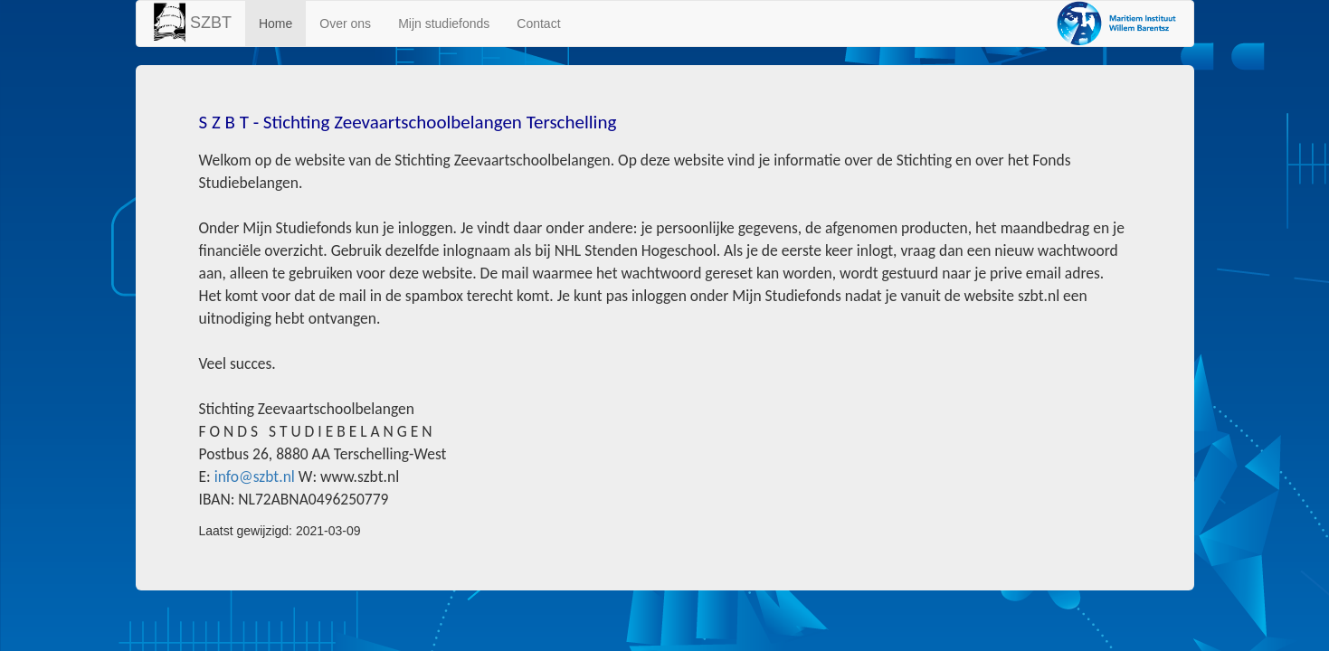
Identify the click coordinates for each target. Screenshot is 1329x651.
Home (275, 23)
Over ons (345, 23)
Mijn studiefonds (443, 23)
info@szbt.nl (254, 476)
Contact (538, 23)
